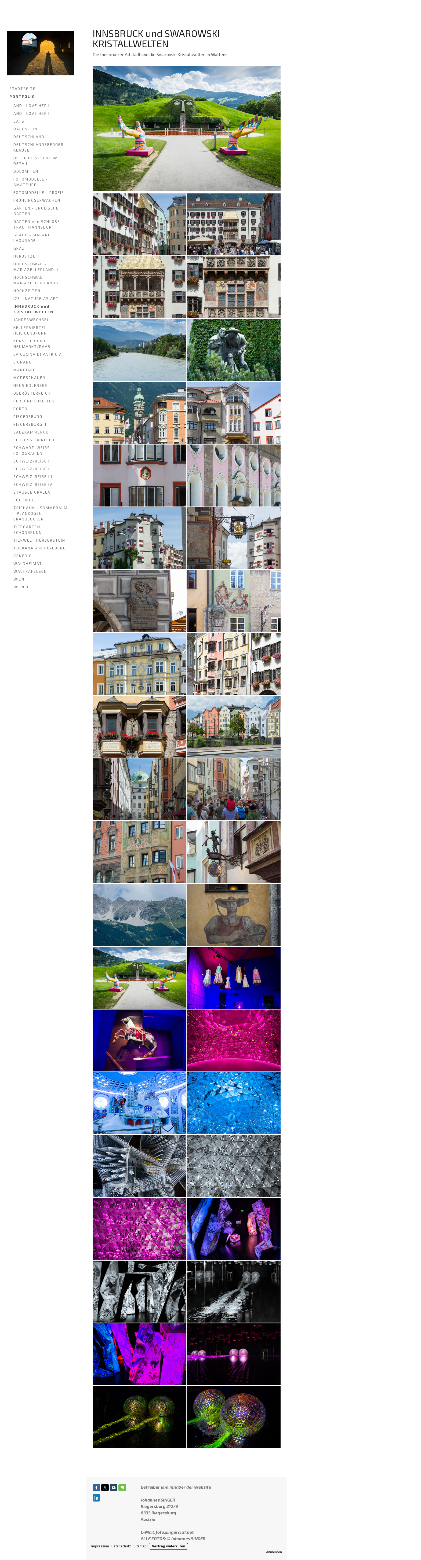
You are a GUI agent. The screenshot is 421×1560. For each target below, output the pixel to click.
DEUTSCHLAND (29, 136)
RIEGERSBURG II (29, 424)
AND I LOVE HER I (31, 105)
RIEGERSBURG (27, 416)
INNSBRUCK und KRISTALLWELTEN (33, 309)
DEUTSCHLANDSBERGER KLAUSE (38, 147)
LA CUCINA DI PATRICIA (37, 354)
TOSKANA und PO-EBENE (39, 548)
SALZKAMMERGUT (32, 432)
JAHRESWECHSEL (31, 319)
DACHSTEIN (25, 129)
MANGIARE (24, 370)
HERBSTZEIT (26, 256)
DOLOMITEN (25, 171)
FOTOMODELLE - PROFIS (38, 192)
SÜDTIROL (23, 500)
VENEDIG (22, 555)
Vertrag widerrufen (168, 1546)
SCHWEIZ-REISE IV (33, 484)
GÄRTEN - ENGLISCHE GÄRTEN (36, 211)
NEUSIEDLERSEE (30, 385)
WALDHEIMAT (27, 563)
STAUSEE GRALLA (31, 492)
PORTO (20, 408)
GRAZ (19, 248)
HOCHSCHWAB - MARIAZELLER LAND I (35, 280)
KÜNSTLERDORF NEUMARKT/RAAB (31, 344)
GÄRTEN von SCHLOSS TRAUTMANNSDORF (36, 224)
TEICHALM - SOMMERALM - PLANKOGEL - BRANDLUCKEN (40, 513)
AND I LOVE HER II (32, 113)
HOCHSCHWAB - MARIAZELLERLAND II (35, 267)
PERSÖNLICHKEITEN (34, 401)
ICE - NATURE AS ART (36, 298)
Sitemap (140, 1546)
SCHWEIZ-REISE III (32, 476)
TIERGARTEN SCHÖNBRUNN (27, 529)
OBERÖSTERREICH (32, 393)
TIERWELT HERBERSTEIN (39, 540)
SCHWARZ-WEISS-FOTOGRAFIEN (32, 450)
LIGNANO (22, 362)
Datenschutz (121, 1546)
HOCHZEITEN (27, 290)
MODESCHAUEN (29, 377)
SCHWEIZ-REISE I (31, 461)
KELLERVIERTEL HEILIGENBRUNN (30, 330)
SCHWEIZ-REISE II (32, 469)
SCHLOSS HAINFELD (34, 440)
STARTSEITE (22, 88)
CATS (18, 121)
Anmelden (274, 1552)
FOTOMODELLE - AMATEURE (30, 182)
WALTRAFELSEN (30, 571)
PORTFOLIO (22, 96)
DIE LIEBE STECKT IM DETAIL (35, 161)
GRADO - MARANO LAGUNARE (32, 238)
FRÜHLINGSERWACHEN (36, 200)
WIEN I (20, 579)
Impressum (100, 1546)
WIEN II (20, 587)
